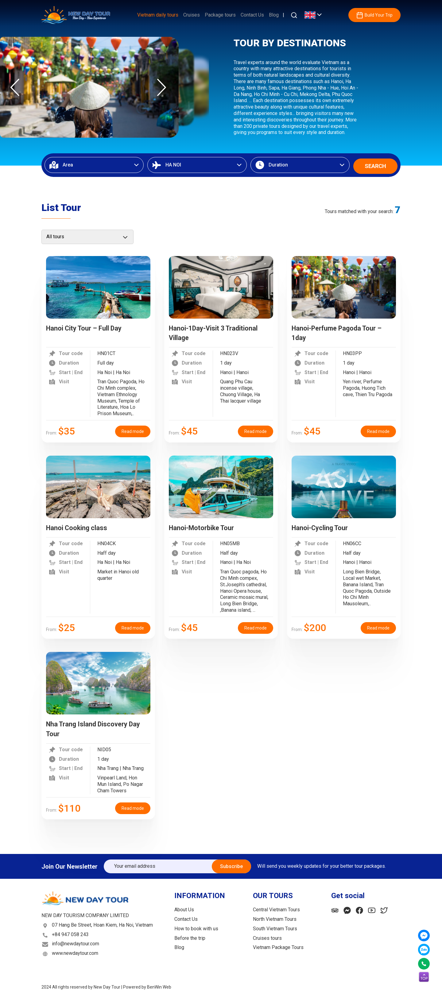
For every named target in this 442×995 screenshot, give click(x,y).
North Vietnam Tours (275, 917)
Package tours (220, 15)
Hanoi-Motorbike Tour (206, 526)
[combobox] (94, 164)
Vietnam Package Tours (278, 946)
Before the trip (189, 936)
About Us (184, 908)
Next (161, 87)
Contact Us (252, 15)
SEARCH (375, 164)
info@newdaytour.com (75, 942)
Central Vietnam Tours (276, 908)
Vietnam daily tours (157, 15)
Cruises (191, 15)
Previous (14, 87)
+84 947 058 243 (70, 933)
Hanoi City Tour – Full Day (89, 326)
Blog (274, 15)
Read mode (133, 429)
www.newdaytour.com (75, 952)
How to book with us (196, 927)
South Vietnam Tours (275, 927)
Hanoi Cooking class (80, 526)
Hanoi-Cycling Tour (323, 526)
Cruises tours (267, 936)
